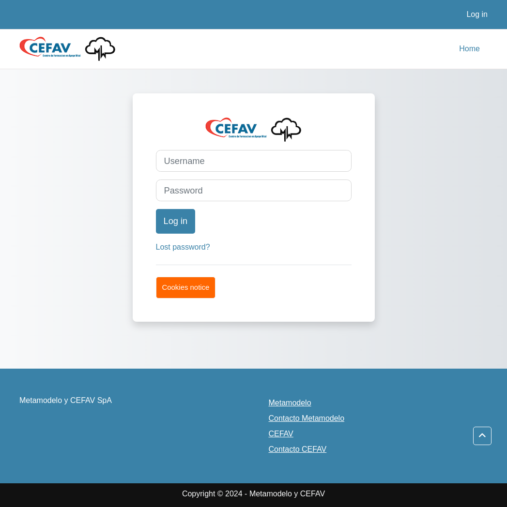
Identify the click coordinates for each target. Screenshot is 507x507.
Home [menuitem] (469, 49)
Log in (477, 14)
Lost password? (183, 247)
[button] (482, 436)
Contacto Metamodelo (307, 418)
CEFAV (281, 434)
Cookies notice (186, 287)
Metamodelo (290, 403)
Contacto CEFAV (298, 449)
